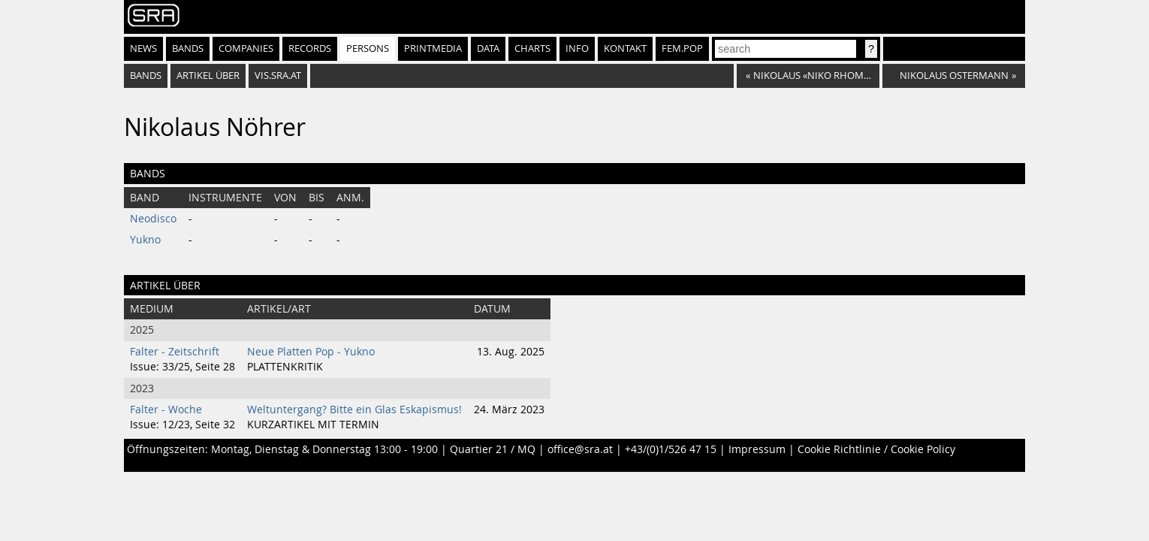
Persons (367, 48)
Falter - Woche (166, 409)
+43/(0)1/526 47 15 (670, 449)
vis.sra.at (278, 75)
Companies (246, 48)
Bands (188, 48)
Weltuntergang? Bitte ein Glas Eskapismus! (354, 409)
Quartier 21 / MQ (492, 449)
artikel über (208, 75)
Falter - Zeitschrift (174, 351)
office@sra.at (580, 449)
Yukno (145, 239)
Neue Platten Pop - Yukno (311, 351)
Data (488, 48)
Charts (532, 48)
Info (577, 48)
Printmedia (433, 48)
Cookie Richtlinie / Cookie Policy (876, 449)
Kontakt (625, 48)
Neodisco (153, 218)
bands (145, 75)
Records (309, 48)
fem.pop (682, 48)
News (143, 48)
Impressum (757, 449)
